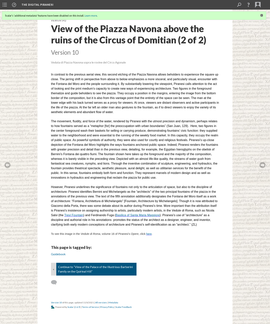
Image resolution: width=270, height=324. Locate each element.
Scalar (71, 307)
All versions (101, 302)
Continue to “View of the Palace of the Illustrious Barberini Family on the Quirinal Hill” (95, 269)
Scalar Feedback (124, 307)
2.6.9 (77, 307)
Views (54, 20)
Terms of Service (90, 307)
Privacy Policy (107, 307)
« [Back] (53, 269)
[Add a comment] (55, 282)
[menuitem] (4, 4)
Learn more (91, 15)
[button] (248, 4)
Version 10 (56, 302)
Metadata (113, 302)
